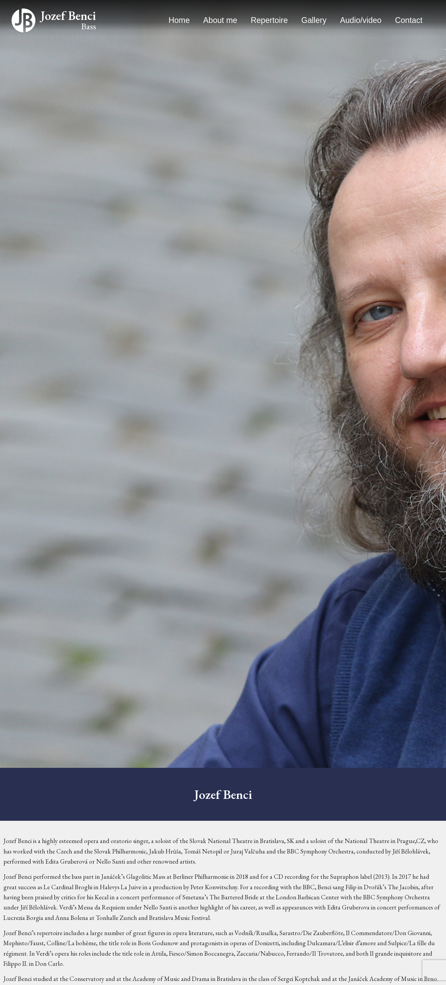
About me (220, 20)
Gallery (314, 20)
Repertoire (269, 20)
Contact (408, 20)
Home (179, 20)
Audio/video (361, 20)
